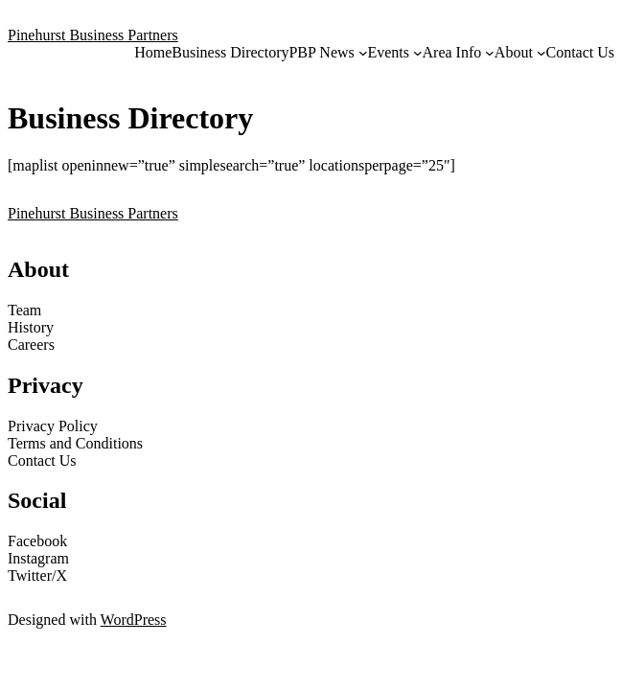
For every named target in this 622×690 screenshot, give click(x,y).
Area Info (452, 52)
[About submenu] (541, 53)
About (514, 52)
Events (388, 52)
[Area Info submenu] (490, 53)
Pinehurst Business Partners (93, 35)
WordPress (134, 619)
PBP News (321, 52)
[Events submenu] (418, 53)
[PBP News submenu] (363, 53)
